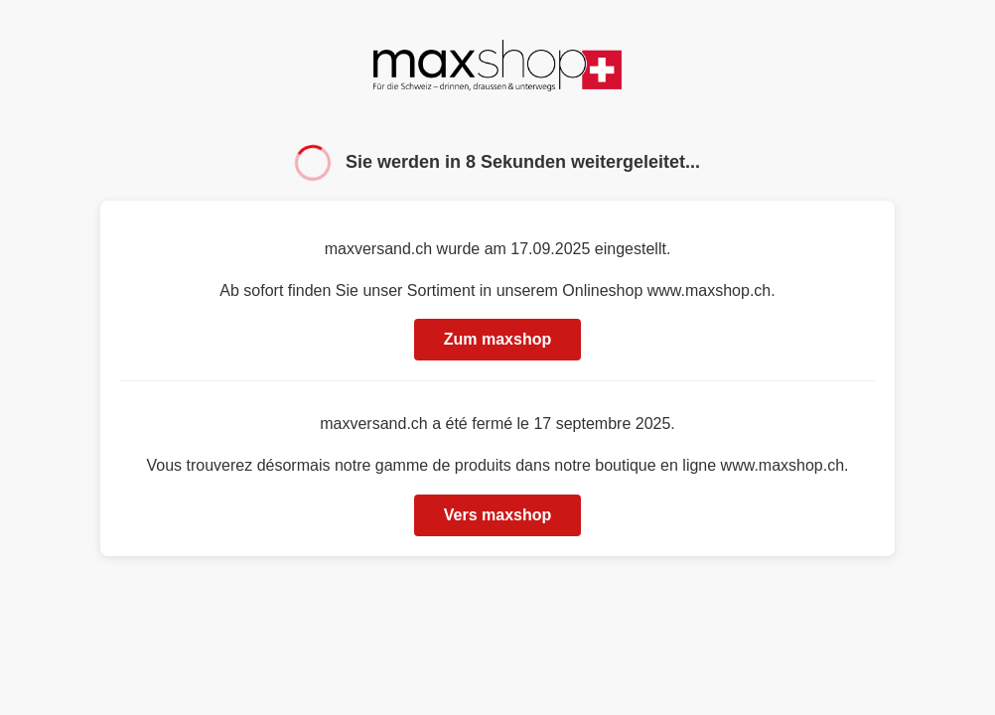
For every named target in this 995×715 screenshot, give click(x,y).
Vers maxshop (498, 514)
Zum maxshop (497, 339)
